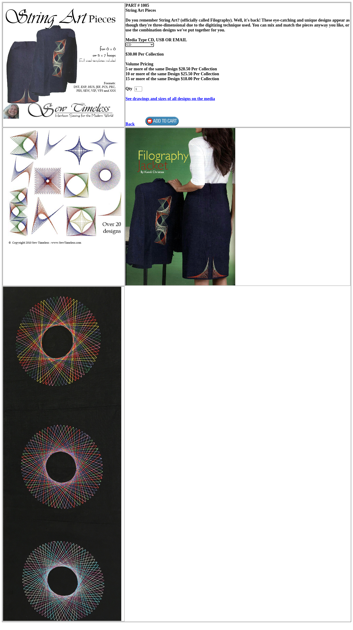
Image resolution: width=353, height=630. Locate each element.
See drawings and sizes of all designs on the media (170, 98)
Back (130, 124)
